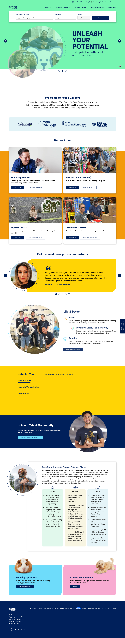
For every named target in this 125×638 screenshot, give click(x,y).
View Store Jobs (88, 187)
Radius (80, 14)
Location (58, 14)
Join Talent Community (80, 2)
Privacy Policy (50, 608)
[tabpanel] (76, 384)
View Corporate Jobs (35, 238)
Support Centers (80, 7)
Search (100, 18)
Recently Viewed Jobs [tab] (28, 387)
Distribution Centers (97, 7)
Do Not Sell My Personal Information (68, 608)
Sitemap (114, 608)
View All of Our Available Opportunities (59, 374)
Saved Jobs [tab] (23, 393)
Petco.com (33, 608)
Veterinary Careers (63, 7)
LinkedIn (15, 629)
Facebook (10, 629)
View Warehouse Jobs (90, 238)
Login (75, 587)
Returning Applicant (25, 587)
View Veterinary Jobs (35, 187)
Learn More (19, 188)
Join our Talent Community (28, 437)
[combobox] (65, 18)
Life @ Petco (112, 7)
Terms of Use (42, 608)
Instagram (24, 629)
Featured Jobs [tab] (24, 380)
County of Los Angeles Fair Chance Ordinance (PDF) (96, 608)
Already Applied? (98, 2)
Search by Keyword (22, 14)
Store (48, 7)
